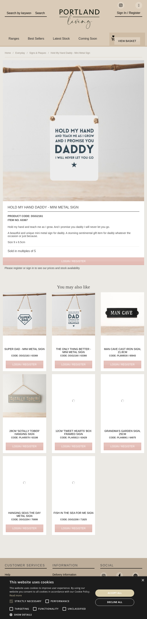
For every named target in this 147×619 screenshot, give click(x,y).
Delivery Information (64, 574)
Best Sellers (36, 38)
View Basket (127, 40)
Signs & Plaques (37, 53)
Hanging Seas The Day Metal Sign (24, 514)
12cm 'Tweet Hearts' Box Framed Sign (73, 432)
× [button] (142, 580)
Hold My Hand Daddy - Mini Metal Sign (70, 53)
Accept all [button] (115, 593)
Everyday (20, 53)
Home (8, 53)
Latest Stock (61, 38)
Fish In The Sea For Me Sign (73, 512)
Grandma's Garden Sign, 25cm (122, 432)
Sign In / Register (128, 12)
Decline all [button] (114, 602)
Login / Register (73, 261)
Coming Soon (87, 38)
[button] (50, 614)
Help (7, 574)
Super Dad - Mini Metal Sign (24, 349)
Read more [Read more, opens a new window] (16, 595)
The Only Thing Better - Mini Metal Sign (73, 351)
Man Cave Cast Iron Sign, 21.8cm (122, 351)
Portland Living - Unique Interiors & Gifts (79, 20)
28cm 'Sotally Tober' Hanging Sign (24, 432)
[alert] (73, 597)
